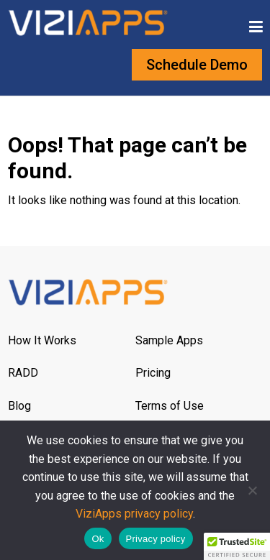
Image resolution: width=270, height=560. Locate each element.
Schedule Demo (197, 64)
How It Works (42, 340)
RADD (23, 373)
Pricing (153, 373)
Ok (97, 538)
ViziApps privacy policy (134, 513)
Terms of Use (169, 406)
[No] (252, 490)
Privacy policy (156, 538)
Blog (19, 406)
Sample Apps (169, 340)
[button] (237, 546)
